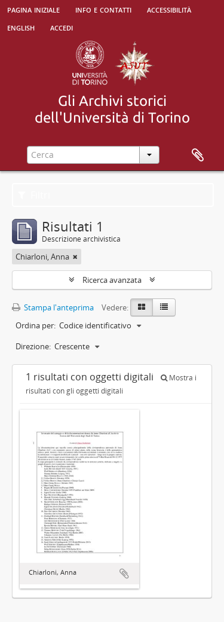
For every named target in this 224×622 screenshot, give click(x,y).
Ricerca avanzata (112, 280)
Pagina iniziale (33, 9)
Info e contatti (103, 9)
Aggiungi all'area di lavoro (124, 574)
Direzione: (33, 346)
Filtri (34, 195)
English (21, 26)
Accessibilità (169, 9)
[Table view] (164, 307)
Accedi (61, 26)
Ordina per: (36, 325)
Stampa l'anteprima (53, 307)
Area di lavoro (198, 155)
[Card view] (141, 307)
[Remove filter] (75, 257)
